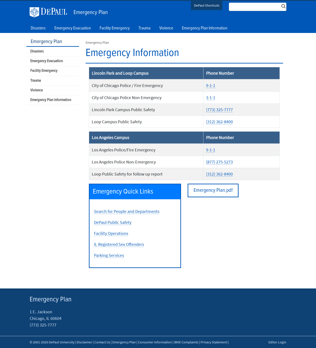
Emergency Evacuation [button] (72, 28)
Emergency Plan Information (50, 100)
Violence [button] (166, 28)
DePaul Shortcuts (206, 5)
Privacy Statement (214, 342)
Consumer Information (155, 342)
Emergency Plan (91, 12)
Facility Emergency (43, 70)
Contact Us (102, 342)
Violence (36, 90)
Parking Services (109, 255)
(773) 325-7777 (219, 109)
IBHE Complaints (186, 342)
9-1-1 (210, 85)
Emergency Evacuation (46, 61)
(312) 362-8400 (219, 121)
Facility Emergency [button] (115, 28)
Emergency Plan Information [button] (204, 28)
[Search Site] (257, 7)
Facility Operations (111, 233)
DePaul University (50, 12)
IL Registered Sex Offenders (119, 244)
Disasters (37, 51)
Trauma (35, 80)
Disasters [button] (38, 28)
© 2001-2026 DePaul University (52, 342)
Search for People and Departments (126, 211)
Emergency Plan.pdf (213, 190)
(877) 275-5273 (219, 162)
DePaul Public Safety (112, 222)
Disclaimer (84, 342)
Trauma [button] (144, 28)
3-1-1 (210, 97)
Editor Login (277, 342)
